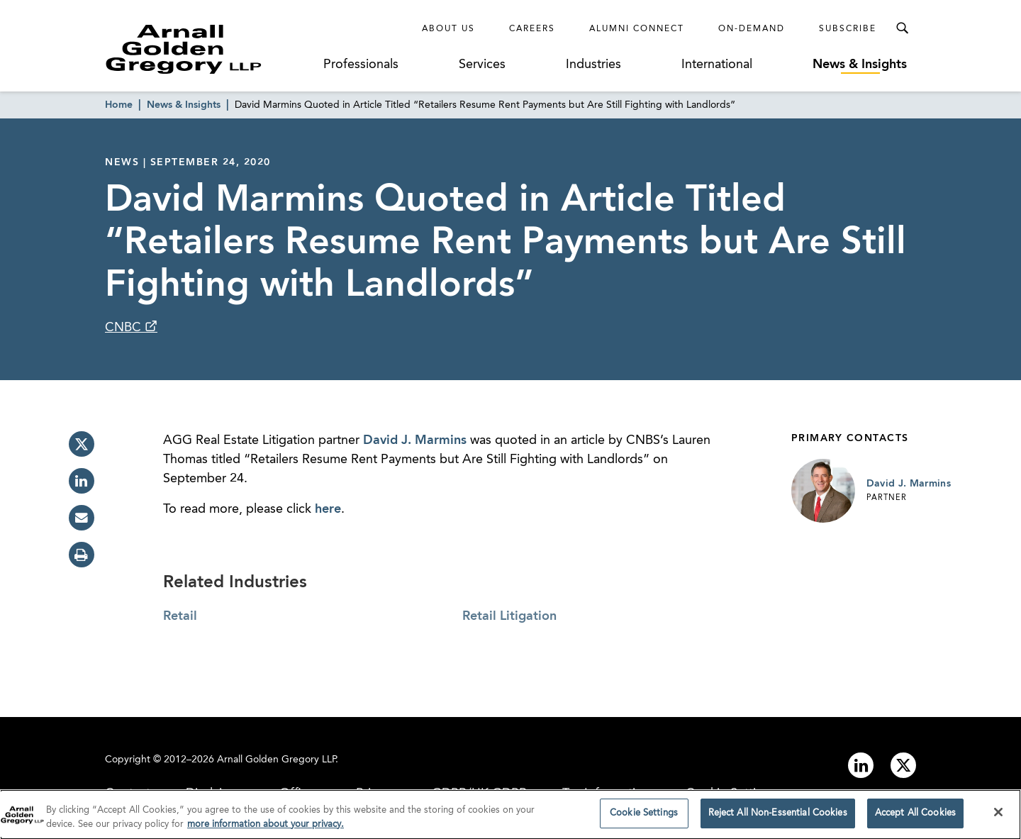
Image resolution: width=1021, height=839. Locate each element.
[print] (81, 554)
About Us (448, 29)
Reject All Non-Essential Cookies (777, 818)
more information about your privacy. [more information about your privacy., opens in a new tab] (265, 828)
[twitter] (81, 444)
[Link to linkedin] (861, 765)
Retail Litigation (509, 616)
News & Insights (860, 64)
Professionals (360, 64)
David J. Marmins (415, 440)
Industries (593, 64)
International (716, 64)
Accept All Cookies (915, 818)
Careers (532, 29)
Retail (180, 616)
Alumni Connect (636, 29)
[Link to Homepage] (210, 48)
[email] (81, 517)
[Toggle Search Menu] (902, 28)
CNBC (125, 327)
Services (482, 64)
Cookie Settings (644, 818)
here (328, 509)
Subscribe (847, 29)
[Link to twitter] (903, 765)
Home (119, 105)
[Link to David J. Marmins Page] (823, 491)
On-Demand (751, 29)
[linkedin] (81, 481)
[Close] (998, 817)
